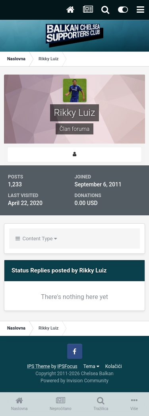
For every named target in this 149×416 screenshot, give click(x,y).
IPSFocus (67, 366)
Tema (91, 366)
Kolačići (113, 366)
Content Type (36, 239)
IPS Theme (38, 366)
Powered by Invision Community (74, 380)
